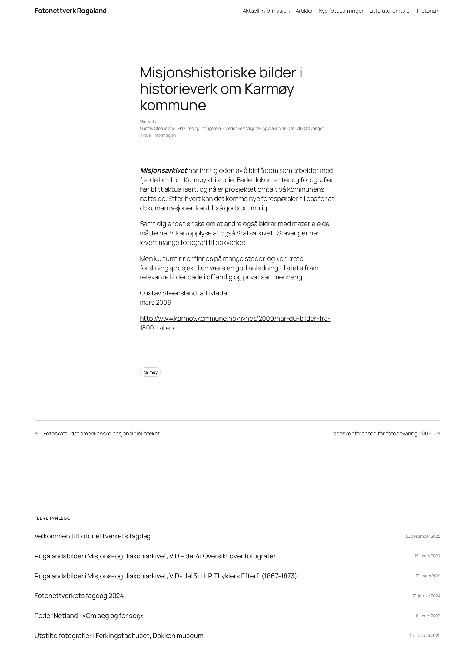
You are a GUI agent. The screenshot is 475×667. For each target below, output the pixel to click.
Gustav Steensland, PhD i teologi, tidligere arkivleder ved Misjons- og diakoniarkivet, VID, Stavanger (232, 128)
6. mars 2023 (428, 616)
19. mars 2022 (427, 556)
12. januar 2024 (427, 596)
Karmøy (150, 372)
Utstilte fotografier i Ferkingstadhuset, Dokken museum (119, 635)
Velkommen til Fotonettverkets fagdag (93, 536)
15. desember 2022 (422, 536)
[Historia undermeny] (438, 10)
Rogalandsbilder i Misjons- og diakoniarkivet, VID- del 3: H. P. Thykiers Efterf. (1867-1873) (166, 576)
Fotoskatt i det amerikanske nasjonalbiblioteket (101, 433)
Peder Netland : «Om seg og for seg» (90, 615)
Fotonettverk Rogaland (71, 10)
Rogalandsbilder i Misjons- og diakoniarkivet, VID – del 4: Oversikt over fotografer (155, 556)
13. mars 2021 (428, 576)
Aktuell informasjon (158, 135)
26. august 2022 (425, 635)
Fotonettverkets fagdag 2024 (79, 596)
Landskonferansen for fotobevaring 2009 (381, 433)
